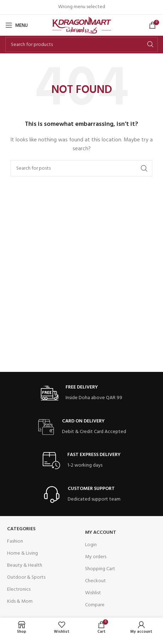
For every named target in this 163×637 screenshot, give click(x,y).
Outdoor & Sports (26, 577)
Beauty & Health (24, 565)
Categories (21, 529)
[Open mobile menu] (16, 25)
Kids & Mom (20, 601)
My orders (95, 557)
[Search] (81, 44)
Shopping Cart (100, 569)
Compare (95, 605)
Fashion (15, 541)
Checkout (95, 581)
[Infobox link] (81, 393)
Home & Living (22, 553)
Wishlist (93, 593)
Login (91, 545)
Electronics (18, 589)
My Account (100, 532)
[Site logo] (81, 25)
